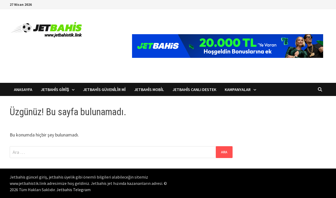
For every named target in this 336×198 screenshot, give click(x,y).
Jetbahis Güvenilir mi (104, 89)
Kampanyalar (238, 89)
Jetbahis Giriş (55, 89)
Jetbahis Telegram (73, 189)
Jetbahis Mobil (149, 89)
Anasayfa (23, 89)
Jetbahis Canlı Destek (194, 89)
